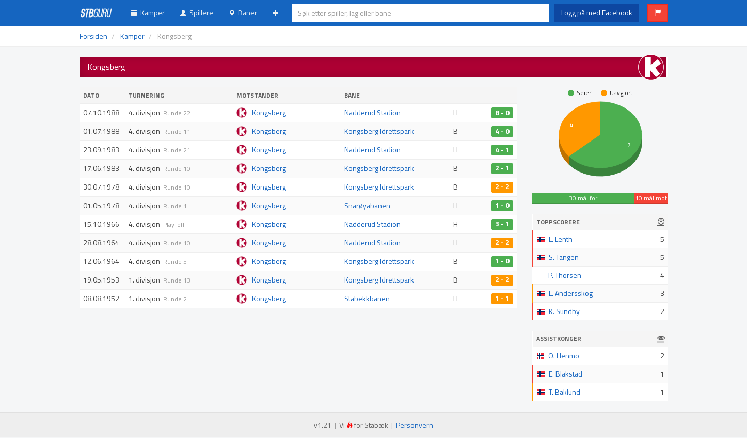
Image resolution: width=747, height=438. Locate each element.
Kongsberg (269, 112)
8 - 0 (502, 112)
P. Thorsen (564, 275)
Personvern (414, 424)
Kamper (148, 12)
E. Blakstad (565, 373)
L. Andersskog (571, 293)
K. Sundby (564, 311)
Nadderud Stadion (372, 112)
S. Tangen (564, 257)
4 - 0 (502, 131)
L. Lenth (561, 238)
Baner (243, 12)
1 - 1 (502, 298)
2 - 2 (502, 187)
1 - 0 (502, 205)
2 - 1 (502, 168)
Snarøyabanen (367, 205)
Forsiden (93, 35)
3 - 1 (502, 224)
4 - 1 (502, 150)
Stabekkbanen (367, 298)
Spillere (196, 12)
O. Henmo (563, 355)
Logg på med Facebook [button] (596, 12)
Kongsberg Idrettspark (379, 131)
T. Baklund (564, 391)
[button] (657, 13)
